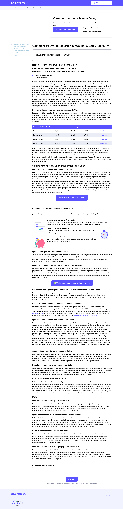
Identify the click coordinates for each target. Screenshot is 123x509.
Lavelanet (77, 315)
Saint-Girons (86, 315)
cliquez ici (95, 483)
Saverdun (93, 315)
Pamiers (35, 313)
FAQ (15, 55)
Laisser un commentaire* (72, 470)
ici (95, 95)
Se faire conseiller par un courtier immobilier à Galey (21, 50)
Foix (41, 313)
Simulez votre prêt (101, 3)
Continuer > (104, 131)
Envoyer (72, 479)
